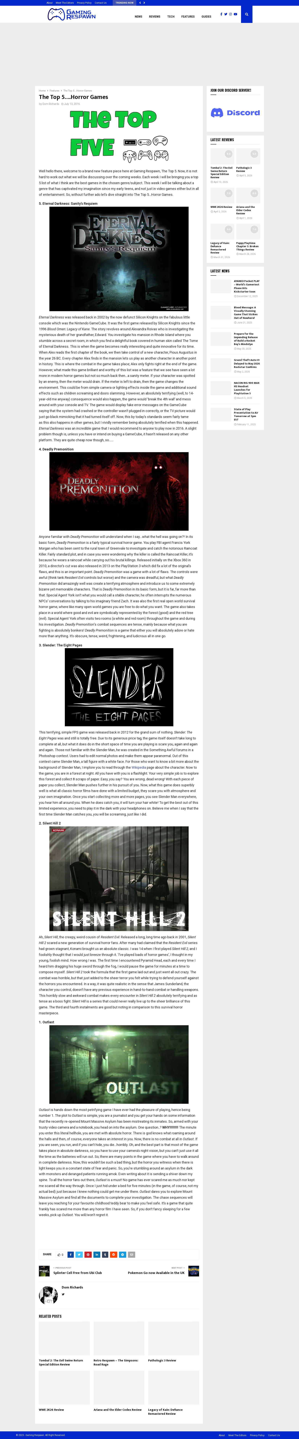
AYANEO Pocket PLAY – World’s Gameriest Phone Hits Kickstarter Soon (247, 286)
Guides (206, 16)
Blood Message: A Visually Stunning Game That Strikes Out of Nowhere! (246, 312)
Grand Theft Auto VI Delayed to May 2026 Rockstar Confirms (247, 363)
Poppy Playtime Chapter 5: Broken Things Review (247, 246)
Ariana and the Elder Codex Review (117, 1409)
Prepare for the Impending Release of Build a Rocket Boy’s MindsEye (246, 339)
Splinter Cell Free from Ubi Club (77, 1273)
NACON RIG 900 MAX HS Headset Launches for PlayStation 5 (247, 388)
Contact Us (101, 3)
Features (188, 16)
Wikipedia (139, 767)
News (138, 16)
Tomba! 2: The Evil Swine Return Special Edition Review (61, 1362)
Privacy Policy (84, 3)
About (50, 3)
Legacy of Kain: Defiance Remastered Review (165, 1411)
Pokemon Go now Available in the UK (156, 1273)
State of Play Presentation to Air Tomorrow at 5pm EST (246, 414)
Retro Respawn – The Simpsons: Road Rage (116, 1362)
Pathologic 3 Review (162, 1360)
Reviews (154, 16)
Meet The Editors (65, 3)
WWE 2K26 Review (51, 1409)
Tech (170, 16)
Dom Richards (51, 103)
